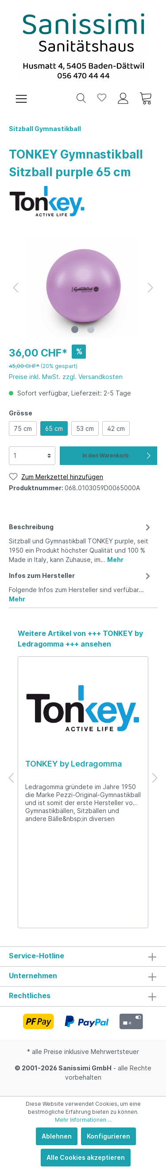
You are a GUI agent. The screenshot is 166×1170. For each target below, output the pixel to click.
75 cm (23, 428)
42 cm (116, 428)
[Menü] (21, 97)
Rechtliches (29, 995)
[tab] (81, 541)
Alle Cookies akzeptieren (85, 1157)
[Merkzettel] (102, 97)
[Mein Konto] (123, 97)
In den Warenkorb (117, 456)
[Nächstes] (150, 287)
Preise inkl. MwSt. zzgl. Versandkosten (66, 376)
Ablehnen (57, 1136)
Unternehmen (33, 975)
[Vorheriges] (15, 287)
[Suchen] (81, 97)
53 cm (85, 428)
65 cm (54, 428)
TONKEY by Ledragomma (73, 763)
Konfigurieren (108, 1136)
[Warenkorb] (145, 97)
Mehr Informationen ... (83, 1119)
